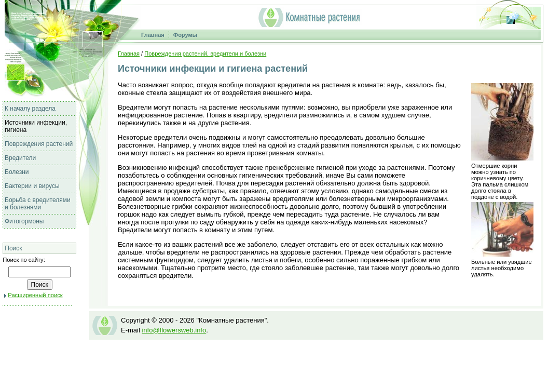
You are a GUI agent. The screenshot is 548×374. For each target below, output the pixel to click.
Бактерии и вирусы (32, 186)
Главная (153, 35)
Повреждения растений (39, 144)
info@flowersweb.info (174, 330)
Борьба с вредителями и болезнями (38, 203)
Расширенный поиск (35, 295)
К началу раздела (30, 108)
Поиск (13, 248)
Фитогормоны (24, 221)
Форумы (185, 35)
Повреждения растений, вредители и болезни (205, 53)
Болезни (17, 172)
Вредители (20, 158)
